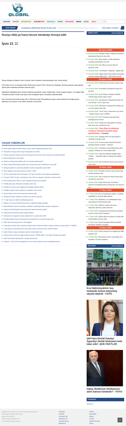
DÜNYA (60, 21)
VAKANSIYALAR (64, 421)
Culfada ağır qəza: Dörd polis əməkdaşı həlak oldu (20, 184)
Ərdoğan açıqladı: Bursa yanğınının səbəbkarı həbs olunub (23, 190)
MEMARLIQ (51, 21)
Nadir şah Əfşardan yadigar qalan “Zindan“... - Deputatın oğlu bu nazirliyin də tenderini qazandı (105, 156)
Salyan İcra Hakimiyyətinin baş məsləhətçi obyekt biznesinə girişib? (25, 209)
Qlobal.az (90, 404)
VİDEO (93, 21)
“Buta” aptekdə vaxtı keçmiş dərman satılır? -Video (20, 171)
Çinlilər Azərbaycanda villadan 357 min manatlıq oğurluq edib (23, 161)
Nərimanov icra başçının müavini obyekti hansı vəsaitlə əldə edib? (25, 216)
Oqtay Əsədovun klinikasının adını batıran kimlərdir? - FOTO (104, 390)
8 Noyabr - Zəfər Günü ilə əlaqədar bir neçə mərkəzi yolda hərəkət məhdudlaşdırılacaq (32, 241)
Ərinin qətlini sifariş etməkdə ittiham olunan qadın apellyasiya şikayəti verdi (28, 148)
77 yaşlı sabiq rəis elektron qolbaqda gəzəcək (18, 200)
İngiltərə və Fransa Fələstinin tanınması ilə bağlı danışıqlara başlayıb (26, 203)
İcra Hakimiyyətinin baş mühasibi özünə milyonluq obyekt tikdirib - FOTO (102, 291)
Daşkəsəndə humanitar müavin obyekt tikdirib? (19, 213)
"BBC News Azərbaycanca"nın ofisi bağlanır (18, 222)
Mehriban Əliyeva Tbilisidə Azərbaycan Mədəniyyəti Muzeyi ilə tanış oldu (30, 28)
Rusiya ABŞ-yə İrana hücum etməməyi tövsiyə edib (20, 193)
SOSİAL (86, 21)
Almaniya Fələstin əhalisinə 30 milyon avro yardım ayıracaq (23, 197)
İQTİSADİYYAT (26, 21)
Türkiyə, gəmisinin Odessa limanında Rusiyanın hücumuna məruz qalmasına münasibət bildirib (34, 155)
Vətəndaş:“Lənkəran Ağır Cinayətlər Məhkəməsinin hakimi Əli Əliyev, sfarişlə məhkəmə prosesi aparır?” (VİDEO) (40, 225)
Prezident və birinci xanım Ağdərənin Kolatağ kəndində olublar (24, 187)
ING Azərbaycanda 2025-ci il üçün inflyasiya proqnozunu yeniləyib (25, 181)
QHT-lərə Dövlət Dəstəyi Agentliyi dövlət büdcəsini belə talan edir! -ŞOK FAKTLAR (104, 341)
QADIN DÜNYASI (94, 421)
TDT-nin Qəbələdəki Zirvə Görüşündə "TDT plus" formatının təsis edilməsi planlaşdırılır (32, 174)
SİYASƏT (15, 21)
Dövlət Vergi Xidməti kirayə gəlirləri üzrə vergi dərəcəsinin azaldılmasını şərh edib (30, 164)
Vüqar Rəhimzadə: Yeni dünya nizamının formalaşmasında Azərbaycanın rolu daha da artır (106, 185)
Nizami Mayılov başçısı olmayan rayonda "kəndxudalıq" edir (23, 232)
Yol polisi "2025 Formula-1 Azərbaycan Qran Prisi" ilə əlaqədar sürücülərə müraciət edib (32, 177)
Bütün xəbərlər (117, 33)
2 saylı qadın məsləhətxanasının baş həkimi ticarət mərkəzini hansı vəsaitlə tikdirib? (31, 229)
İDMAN (78, 21)
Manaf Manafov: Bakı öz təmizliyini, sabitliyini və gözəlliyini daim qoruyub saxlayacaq (31, 206)
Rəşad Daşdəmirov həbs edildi (13, 158)
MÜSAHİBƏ (69, 21)
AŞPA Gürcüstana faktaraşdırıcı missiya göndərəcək (20, 238)
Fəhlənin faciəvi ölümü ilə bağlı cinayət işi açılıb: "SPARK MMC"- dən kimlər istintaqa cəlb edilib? (35, 235)
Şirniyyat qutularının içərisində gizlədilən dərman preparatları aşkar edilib (27, 168)
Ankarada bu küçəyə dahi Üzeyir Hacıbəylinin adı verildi (21, 152)
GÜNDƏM (6, 21)
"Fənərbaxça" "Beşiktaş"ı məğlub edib (111, 71)
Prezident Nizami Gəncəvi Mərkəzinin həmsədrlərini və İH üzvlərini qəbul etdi (28, 219)
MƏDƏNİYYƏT (39, 21)
